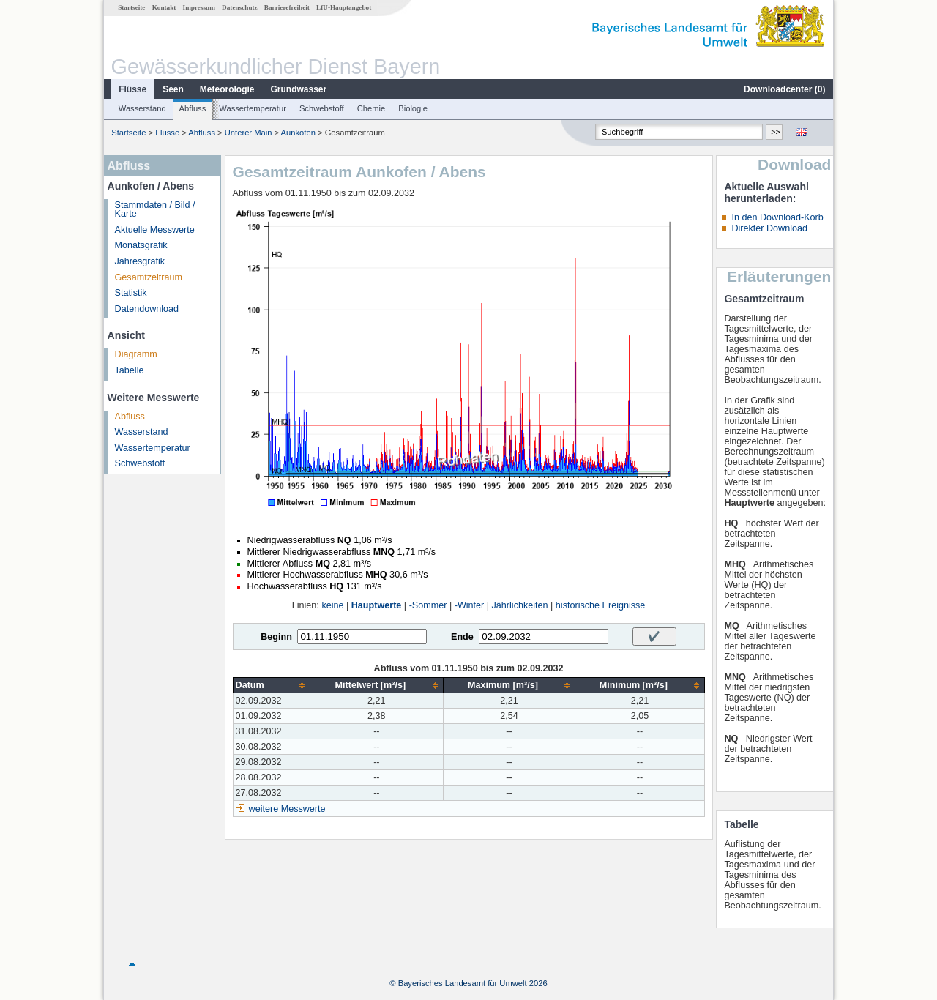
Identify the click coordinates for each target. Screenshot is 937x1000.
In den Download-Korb (777, 217)
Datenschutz (240, 7)
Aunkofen (298, 132)
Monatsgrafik (141, 245)
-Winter (470, 605)
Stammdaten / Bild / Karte (155, 210)
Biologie (413, 108)
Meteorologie (227, 89)
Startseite (131, 7)
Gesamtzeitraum (148, 277)
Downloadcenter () (784, 89)
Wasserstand (142, 108)
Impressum (199, 7)
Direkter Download (769, 228)
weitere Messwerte (287, 809)
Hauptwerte (376, 605)
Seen (173, 89)
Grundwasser (299, 89)
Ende (462, 637)
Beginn (276, 637)
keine (332, 605)
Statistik (131, 293)
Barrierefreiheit (287, 7)
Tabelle (129, 370)
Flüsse (132, 89)
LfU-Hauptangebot (343, 7)
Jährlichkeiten (520, 605)
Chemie (371, 108)
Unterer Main (248, 132)
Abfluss (192, 108)
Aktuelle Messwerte (155, 230)
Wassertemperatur (252, 108)
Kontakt (164, 7)
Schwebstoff (321, 108)
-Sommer (428, 605)
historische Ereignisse (601, 605)
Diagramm (136, 354)
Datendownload (147, 309)
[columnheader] (271, 685)
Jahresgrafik (140, 261)
